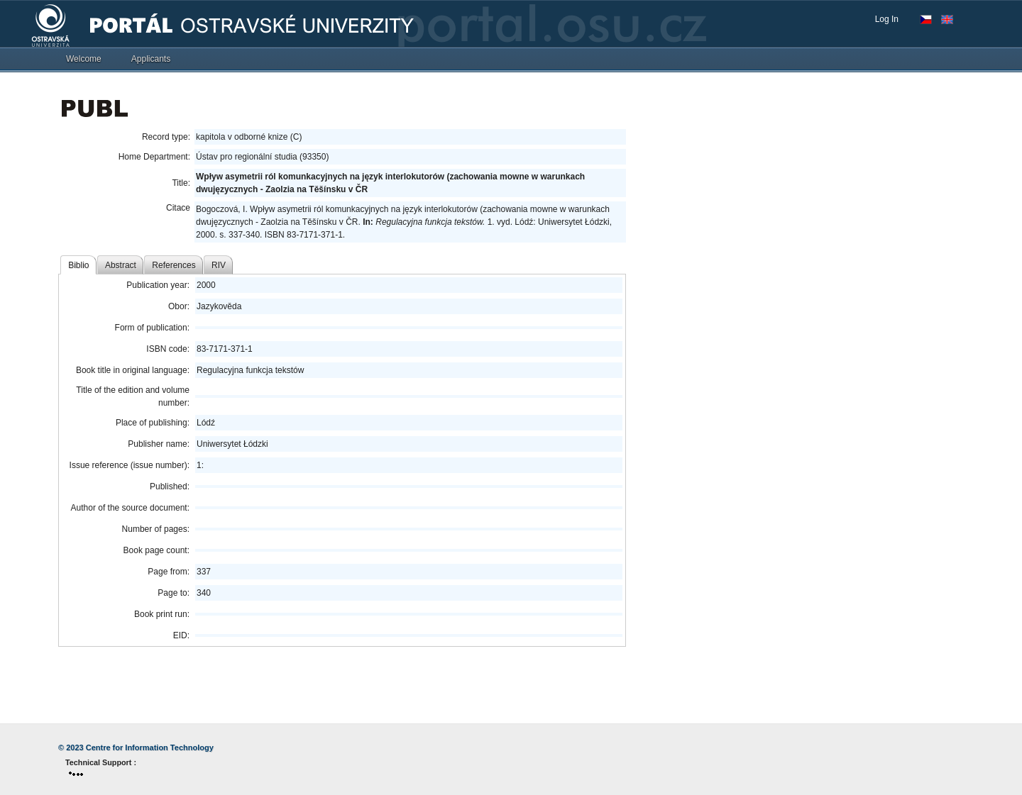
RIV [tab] (218, 265)
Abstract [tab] (120, 265)
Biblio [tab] (78, 265)
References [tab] (173, 265)
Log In (887, 19)
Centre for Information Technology (150, 747)
